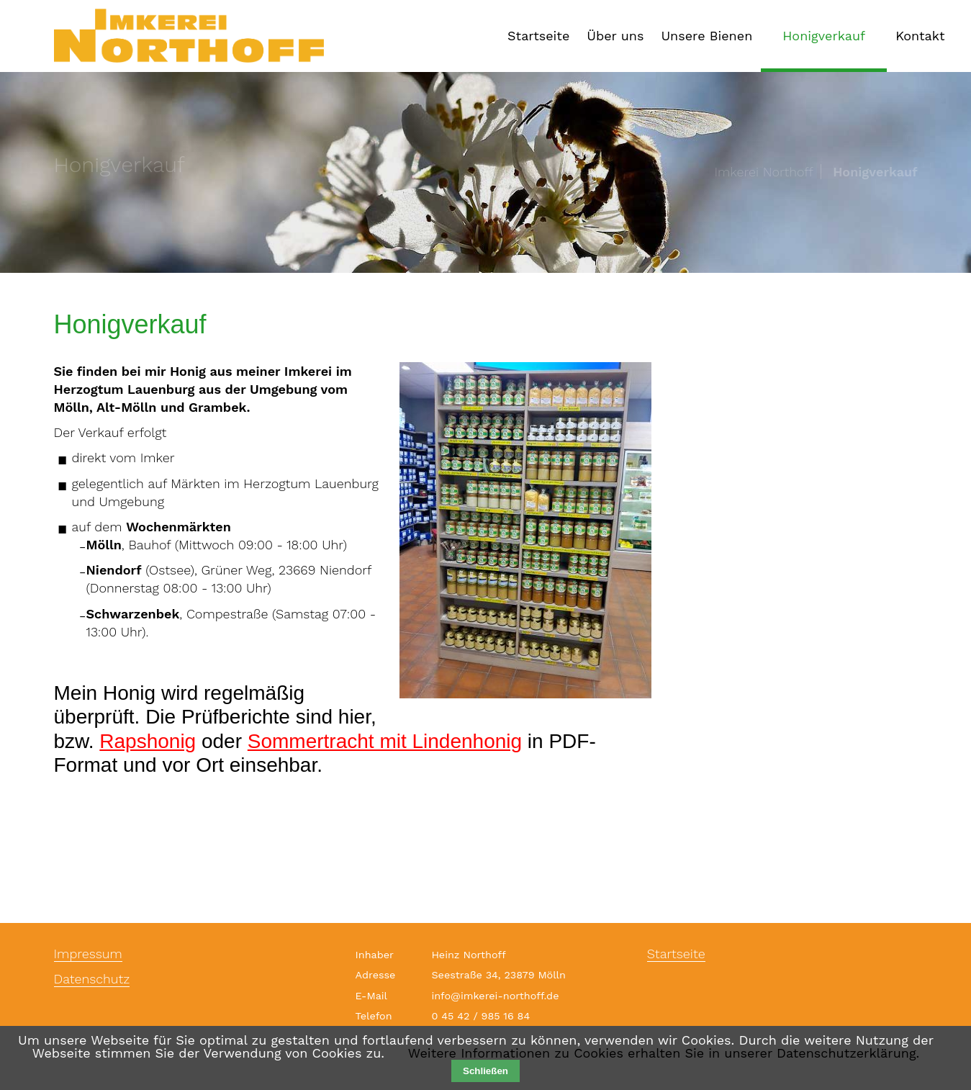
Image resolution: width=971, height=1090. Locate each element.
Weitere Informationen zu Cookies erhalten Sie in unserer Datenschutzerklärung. (663, 1052)
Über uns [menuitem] (615, 35)
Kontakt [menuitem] (919, 35)
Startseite (676, 954)
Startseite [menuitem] (538, 35)
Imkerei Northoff (763, 172)
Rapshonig (147, 741)
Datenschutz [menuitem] (92, 979)
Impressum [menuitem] (88, 954)
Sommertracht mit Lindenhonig (385, 741)
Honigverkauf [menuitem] (823, 35)
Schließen (485, 1071)
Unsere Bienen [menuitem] (706, 35)
